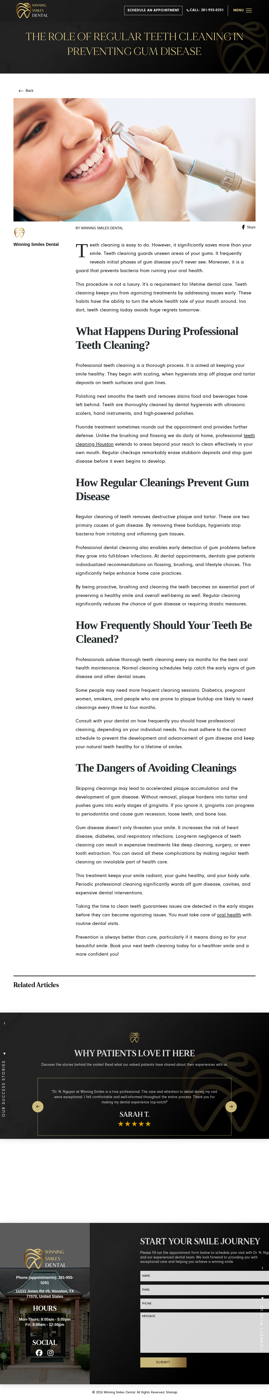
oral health (229, 915)
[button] (242, 10)
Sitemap (171, 1392)
